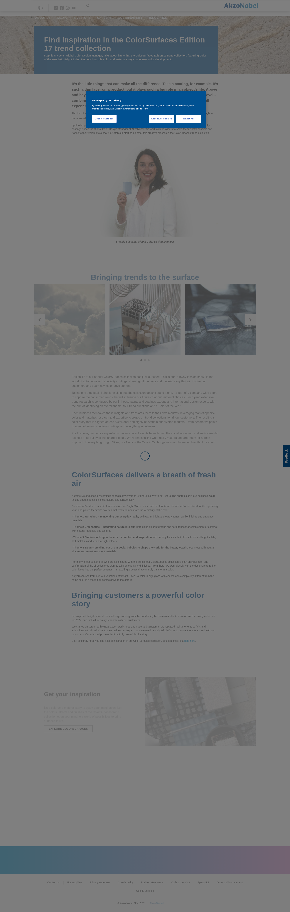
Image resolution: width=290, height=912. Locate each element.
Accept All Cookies (161, 119)
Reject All (188, 119)
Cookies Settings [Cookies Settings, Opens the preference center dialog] (104, 119)
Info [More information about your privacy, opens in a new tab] (146, 109)
